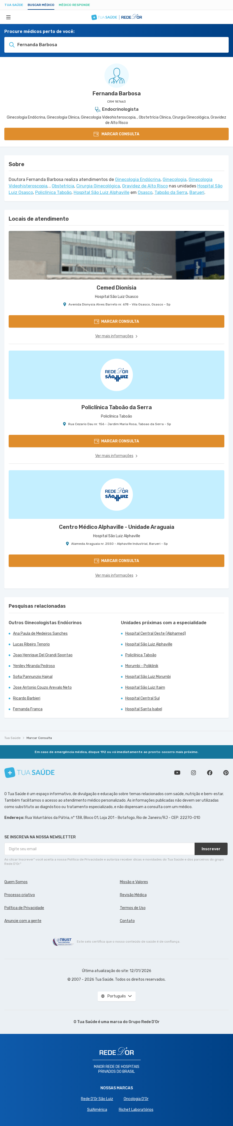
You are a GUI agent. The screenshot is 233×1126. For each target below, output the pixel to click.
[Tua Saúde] (29, 772)
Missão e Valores (134, 882)
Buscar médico (41, 5)
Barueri (196, 192)
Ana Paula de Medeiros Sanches (40, 633)
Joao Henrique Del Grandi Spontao (43, 655)
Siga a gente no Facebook (209, 772)
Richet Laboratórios (136, 1109)
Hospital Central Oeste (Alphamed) (155, 633)
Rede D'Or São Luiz (97, 1099)
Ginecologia (174, 179)
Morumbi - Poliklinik (141, 666)
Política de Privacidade (24, 908)
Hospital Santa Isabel (143, 709)
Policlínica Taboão (53, 192)
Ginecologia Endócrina (137, 179)
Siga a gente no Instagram (193, 772)
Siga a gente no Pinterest (226, 772)
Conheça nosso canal (177, 772)
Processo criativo (19, 895)
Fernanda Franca (27, 709)
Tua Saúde (13, 5)
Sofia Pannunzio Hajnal (32, 676)
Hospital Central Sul (142, 698)
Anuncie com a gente (22, 921)
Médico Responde (74, 5)
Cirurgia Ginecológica (98, 186)
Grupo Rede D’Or (144, 1022)
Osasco (145, 192)
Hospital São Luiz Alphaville (101, 192)
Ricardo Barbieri (26, 698)
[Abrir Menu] (8, 17)
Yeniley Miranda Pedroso (34, 666)
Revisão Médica (133, 895)
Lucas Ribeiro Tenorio (31, 644)
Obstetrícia (63, 186)
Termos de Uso (133, 908)
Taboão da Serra (171, 192)
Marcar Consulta (39, 738)
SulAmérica (97, 1109)
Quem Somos (16, 882)
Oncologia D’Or (136, 1099)
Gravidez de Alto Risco (145, 186)
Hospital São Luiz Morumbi (148, 676)
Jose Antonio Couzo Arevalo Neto (42, 687)
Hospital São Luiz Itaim (145, 687)
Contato (127, 921)
